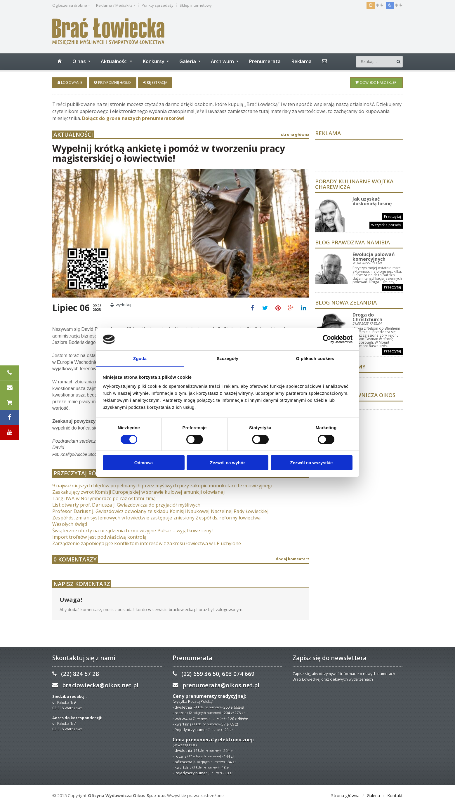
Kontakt (395, 794)
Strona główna (345, 794)
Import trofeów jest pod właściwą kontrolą (98, 536)
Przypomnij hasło (112, 82)
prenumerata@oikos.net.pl (220, 684)
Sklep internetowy (196, 5)
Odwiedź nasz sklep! (376, 82)
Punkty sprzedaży (157, 5)
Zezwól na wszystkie (311, 462)
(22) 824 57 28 (79, 673)
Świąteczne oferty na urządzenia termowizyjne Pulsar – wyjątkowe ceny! (130, 529)
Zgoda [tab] (140, 358)
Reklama (301, 61)
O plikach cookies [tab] (315, 358)
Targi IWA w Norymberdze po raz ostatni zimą (103, 497)
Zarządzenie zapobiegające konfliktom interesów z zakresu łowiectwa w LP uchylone (144, 542)
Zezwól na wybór (227, 462)
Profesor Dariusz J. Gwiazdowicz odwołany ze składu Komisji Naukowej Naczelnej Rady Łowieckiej (158, 510)
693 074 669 (237, 673)
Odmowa (143, 462)
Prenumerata (265, 61)
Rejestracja (154, 82)
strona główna (295, 133)
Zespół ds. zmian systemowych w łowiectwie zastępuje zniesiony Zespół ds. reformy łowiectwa (154, 516)
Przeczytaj (392, 215)
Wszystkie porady (386, 224)
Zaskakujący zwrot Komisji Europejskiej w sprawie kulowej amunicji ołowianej (136, 491)
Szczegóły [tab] (227, 358)
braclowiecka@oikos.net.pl (99, 684)
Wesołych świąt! (69, 523)
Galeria (373, 794)
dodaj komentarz (292, 558)
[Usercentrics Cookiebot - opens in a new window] (326, 339)
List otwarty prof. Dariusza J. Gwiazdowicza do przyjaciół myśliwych (124, 503)
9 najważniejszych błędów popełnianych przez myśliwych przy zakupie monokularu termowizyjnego (160, 484)
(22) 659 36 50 (199, 673)
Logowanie (70, 82)
